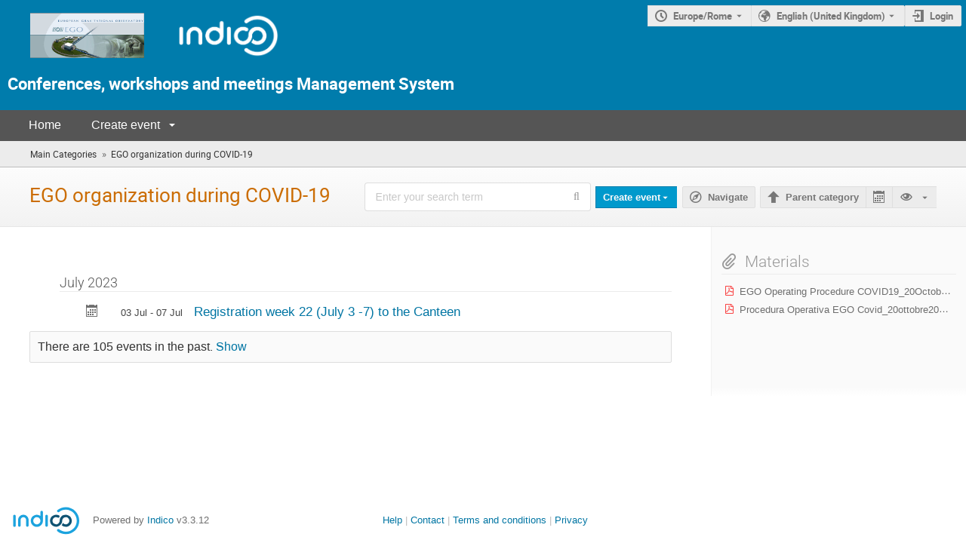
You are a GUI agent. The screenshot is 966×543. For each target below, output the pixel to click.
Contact (428, 520)
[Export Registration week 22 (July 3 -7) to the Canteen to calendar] (92, 312)
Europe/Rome (702, 16)
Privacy (571, 520)
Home (45, 125)
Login (941, 16)
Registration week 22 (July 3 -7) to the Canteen (327, 311)
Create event (125, 125)
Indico (160, 520)
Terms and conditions (499, 520)
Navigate (728, 197)
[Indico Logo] (212, 62)
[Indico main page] (73, 62)
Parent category (822, 197)
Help (392, 520)
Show (231, 346)
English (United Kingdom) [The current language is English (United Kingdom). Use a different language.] (831, 16)
